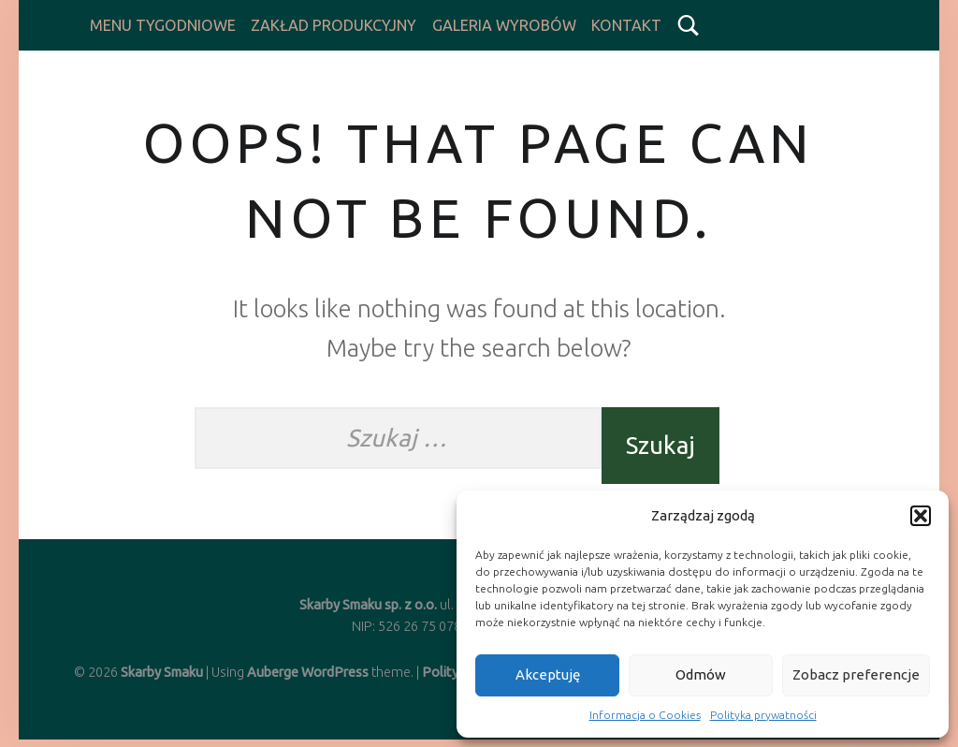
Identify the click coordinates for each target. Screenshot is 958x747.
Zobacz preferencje (856, 674)
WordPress (335, 672)
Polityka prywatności (763, 715)
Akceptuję (547, 674)
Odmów (700, 674)
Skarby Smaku (162, 672)
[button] (920, 515)
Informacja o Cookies (645, 715)
